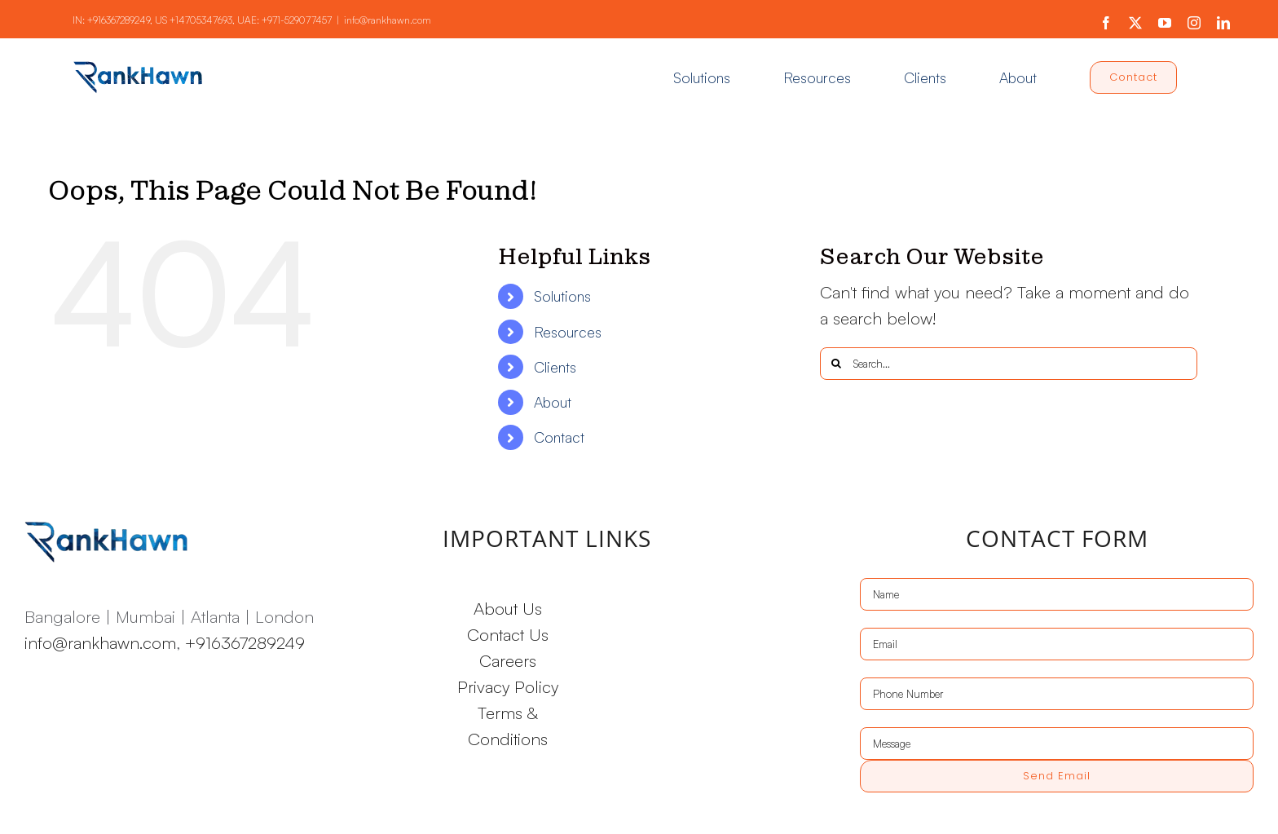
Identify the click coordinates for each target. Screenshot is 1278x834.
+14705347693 (201, 20)
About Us (508, 608)
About (552, 402)
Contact (559, 437)
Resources (568, 332)
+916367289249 (118, 20)
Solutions (562, 296)
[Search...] (1008, 363)
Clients (555, 367)
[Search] (836, 363)
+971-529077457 (297, 20)
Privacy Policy (507, 686)
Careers (507, 660)
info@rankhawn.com (387, 20)
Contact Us (508, 634)
